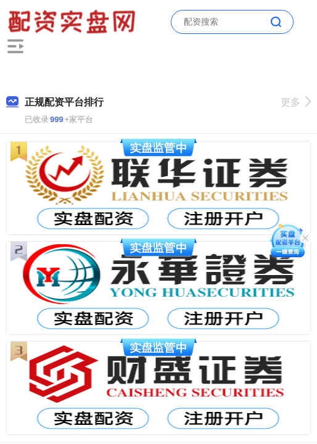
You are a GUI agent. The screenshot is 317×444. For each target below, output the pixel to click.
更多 (296, 102)
